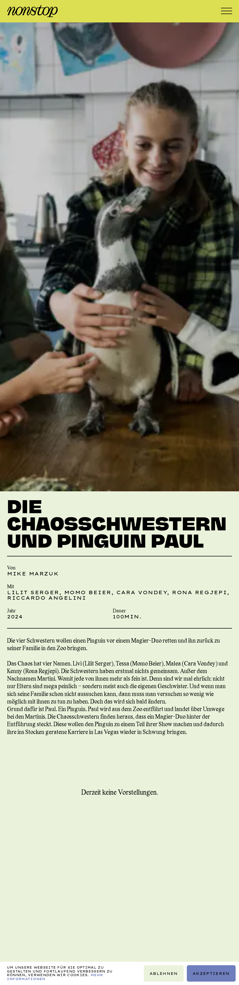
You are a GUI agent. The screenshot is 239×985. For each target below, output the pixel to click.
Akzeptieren (211, 973)
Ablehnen (164, 973)
